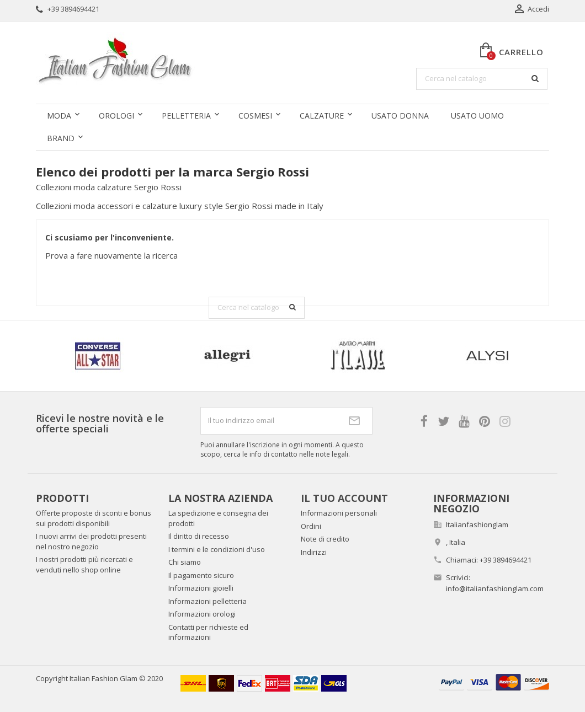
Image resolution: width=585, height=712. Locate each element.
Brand (61, 138)
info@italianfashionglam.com (495, 588)
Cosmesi (255, 115)
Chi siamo (184, 562)
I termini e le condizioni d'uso (216, 549)
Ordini (311, 526)
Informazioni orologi (202, 614)
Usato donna (400, 115)
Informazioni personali (339, 513)
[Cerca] (481, 79)
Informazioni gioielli (200, 588)
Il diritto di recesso (198, 536)
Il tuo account (344, 498)
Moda (59, 115)
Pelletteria (186, 115)
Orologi (116, 115)
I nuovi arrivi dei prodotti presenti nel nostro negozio (91, 541)
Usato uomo (477, 115)
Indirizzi (314, 552)
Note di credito (325, 539)
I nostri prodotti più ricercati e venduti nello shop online (84, 564)
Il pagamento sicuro (201, 575)
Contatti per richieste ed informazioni (208, 632)
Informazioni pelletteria (207, 601)
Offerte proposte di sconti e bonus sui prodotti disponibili (93, 518)
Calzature (322, 115)
